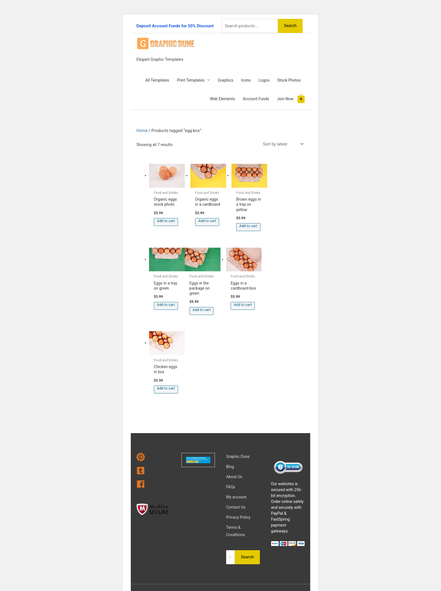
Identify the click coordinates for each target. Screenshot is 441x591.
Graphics (225, 80)
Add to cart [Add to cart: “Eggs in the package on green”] (166, 308)
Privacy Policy (238, 437)
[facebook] (153, 405)
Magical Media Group (242, 531)
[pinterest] (153, 378)
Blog (230, 386)
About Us (234, 396)
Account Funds (256, 98)
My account (236, 417)
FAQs (230, 406)
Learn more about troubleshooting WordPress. (171, 569)
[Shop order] (282, 143)
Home (142, 130)
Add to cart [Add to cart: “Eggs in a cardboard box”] (206, 303)
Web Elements (222, 98)
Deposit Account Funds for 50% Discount (174, 25)
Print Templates (190, 80)
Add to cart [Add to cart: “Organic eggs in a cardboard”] (206, 220)
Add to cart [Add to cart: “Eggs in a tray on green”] (287, 220)
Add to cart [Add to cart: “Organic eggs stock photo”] (166, 220)
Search (290, 25)
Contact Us (236, 427)
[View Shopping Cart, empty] (301, 99)
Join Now (285, 98)
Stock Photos (289, 80)
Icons (246, 80)
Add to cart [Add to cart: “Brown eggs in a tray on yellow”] (246, 225)
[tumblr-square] (153, 391)
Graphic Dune (237, 376)
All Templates (157, 80)
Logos (264, 80)
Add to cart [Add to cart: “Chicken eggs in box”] (246, 303)
